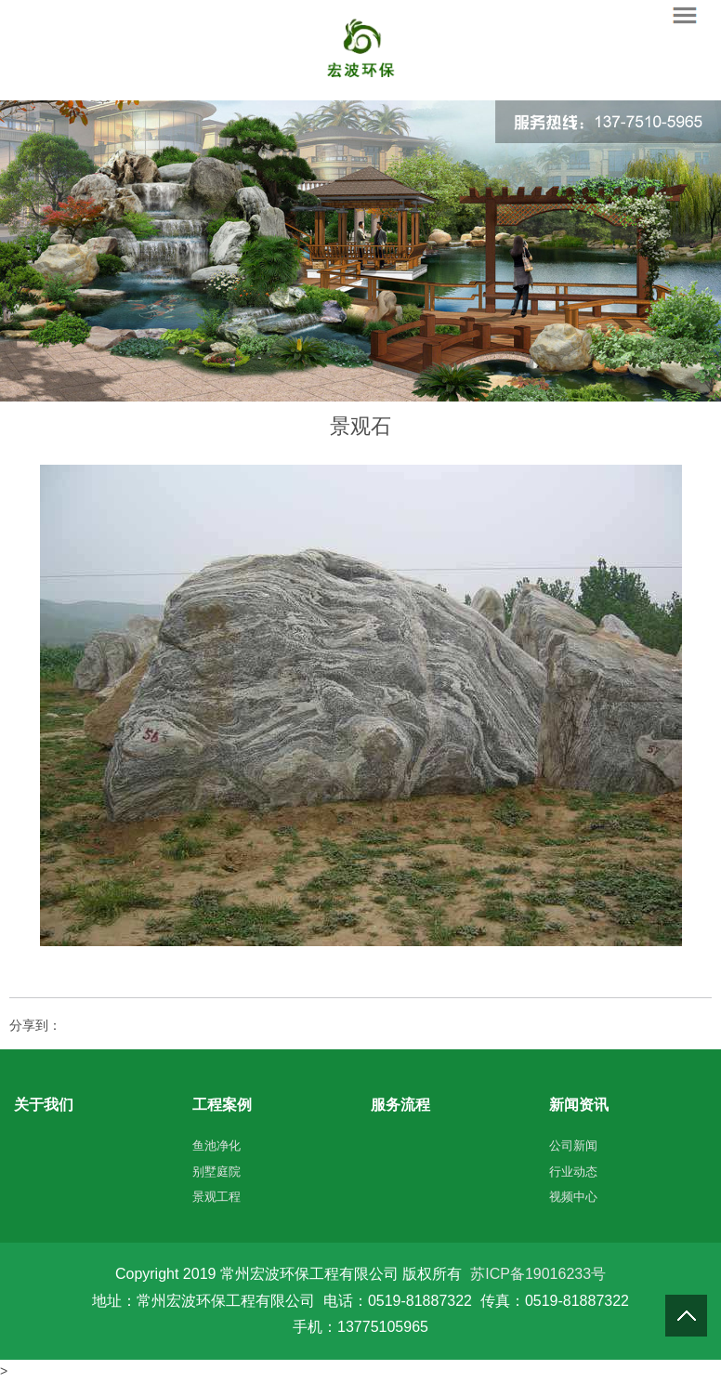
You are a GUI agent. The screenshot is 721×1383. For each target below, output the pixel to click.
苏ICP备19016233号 (538, 1274)
